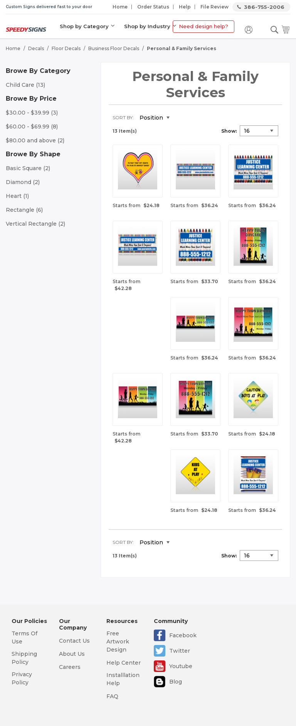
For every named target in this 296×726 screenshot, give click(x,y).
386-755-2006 (264, 7)
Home (120, 7)
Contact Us (74, 640)
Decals (36, 48)
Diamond (23, 182)
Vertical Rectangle (35, 224)
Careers (70, 667)
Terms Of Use (24, 637)
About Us (72, 653)
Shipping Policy (24, 657)
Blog (175, 681)
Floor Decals (66, 48)
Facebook (183, 635)
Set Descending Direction (181, 118)
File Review (214, 7)
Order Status (153, 7)
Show (228, 131)
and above (35, 140)
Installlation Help (123, 679)
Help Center (123, 662)
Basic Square (28, 168)
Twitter (179, 650)
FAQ (112, 696)
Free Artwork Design (117, 641)
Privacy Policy (22, 678)
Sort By (123, 117)
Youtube (180, 666)
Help (185, 7)
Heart (17, 196)
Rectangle (24, 210)
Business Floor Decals (113, 48)
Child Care (25, 85)
